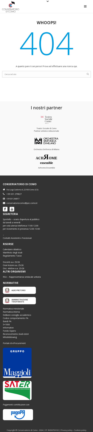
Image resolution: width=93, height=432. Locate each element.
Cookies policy (80, 430)
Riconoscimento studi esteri (16, 334)
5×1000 (6, 324)
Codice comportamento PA (15, 318)
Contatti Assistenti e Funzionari (17, 238)
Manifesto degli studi (12, 252)
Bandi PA (7, 321)
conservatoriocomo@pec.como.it (21, 203)
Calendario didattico (12, 249)
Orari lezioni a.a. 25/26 (13, 265)
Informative (8, 327)
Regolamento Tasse (12, 255)
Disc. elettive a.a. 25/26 (13, 268)
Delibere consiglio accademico (17, 315)
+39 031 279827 (14, 194)
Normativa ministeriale (13, 308)
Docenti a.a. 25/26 (11, 262)
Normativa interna (11, 311)
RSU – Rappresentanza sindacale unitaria (22, 276)
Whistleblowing (10, 337)
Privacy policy (66, 430)
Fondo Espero (9, 330)
